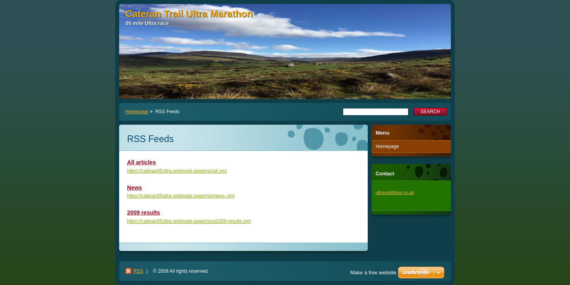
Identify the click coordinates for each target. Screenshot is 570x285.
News (134, 187)
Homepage (136, 111)
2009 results (143, 212)
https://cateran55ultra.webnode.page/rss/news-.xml (180, 196)
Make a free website (373, 273)
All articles (141, 162)
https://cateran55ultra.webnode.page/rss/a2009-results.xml (189, 221)
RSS (138, 271)
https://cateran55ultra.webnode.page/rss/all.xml (176, 171)
